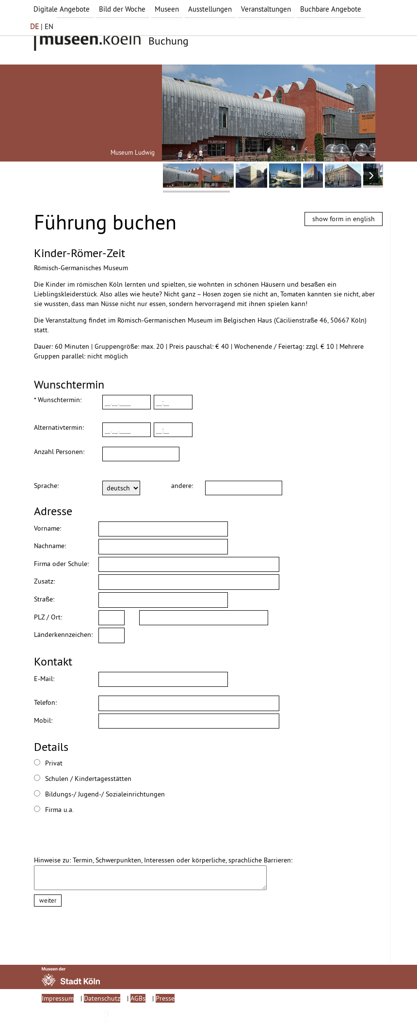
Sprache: (46, 485)
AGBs (137, 998)
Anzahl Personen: (59, 451)
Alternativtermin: (59, 427)
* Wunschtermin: (57, 399)
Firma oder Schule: (61, 563)
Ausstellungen (210, 9)
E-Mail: (44, 678)
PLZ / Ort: (48, 617)
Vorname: (47, 528)
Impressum (58, 998)
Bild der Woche (122, 9)
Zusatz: (44, 581)
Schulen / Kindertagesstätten (56, 778)
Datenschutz (102, 998)
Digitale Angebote (61, 9)
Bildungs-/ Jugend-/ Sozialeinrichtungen (56, 794)
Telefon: (45, 702)
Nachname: (50, 545)
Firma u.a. (54, 809)
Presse (165, 998)
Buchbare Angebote (330, 9)
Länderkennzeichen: (63, 634)
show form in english (343, 218)
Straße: (44, 599)
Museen (167, 9)
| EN (41, 26)
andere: (180, 485)
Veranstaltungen (266, 9)
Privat (48, 763)
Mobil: (43, 720)
